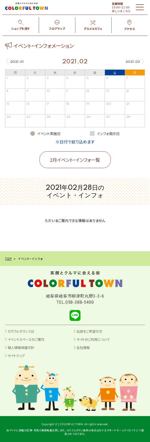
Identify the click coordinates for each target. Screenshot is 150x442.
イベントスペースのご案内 (26, 339)
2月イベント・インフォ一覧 (75, 159)
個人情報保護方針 (21, 347)
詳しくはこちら (121, 11)
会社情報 (83, 347)
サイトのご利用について (93, 339)
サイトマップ (16, 355)
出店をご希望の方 (89, 331)
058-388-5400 (79, 302)
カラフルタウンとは (21, 331)
